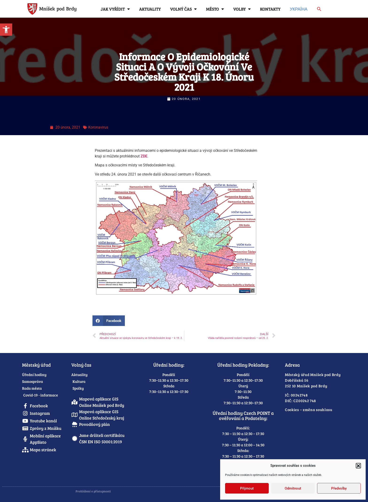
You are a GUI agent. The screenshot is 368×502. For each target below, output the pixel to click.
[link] (6, 30)
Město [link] (215, 8)
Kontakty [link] (270, 9)
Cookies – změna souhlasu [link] (308, 409)
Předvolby (339, 488)
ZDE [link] (144, 156)
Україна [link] (298, 9)
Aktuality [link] (150, 9)
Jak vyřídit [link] (115, 8)
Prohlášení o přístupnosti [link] (93, 491)
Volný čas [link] (183, 8)
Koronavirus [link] (98, 127)
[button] (358, 465)
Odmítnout (293, 488)
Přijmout (247, 488)
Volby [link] (242, 8)
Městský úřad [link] (36, 364)
